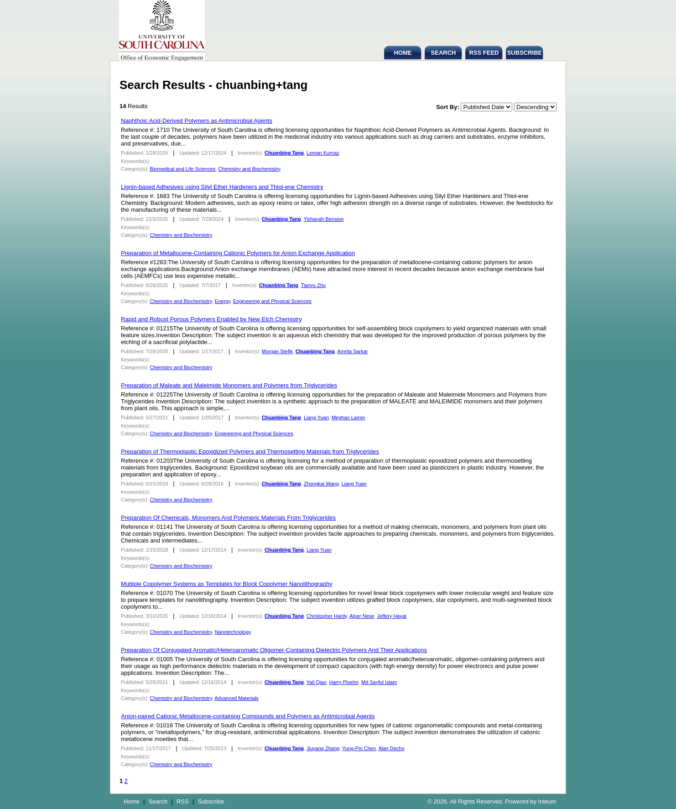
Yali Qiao (317, 682)
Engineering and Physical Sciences (272, 301)
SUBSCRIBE (524, 52)
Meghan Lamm (348, 417)
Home (132, 801)
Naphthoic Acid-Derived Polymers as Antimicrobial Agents (196, 120)
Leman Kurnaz (323, 153)
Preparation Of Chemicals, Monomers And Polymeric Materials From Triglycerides (228, 517)
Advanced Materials (236, 698)
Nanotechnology (233, 632)
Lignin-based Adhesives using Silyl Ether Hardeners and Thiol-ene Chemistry (222, 186)
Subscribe (211, 801)
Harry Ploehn (344, 682)
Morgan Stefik (277, 351)
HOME (403, 52)
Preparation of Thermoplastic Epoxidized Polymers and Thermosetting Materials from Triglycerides (250, 451)
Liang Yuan (316, 417)
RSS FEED (484, 52)
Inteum (547, 801)
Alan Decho (392, 748)
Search (158, 801)
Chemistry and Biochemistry (249, 169)
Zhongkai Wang (321, 483)
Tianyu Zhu (313, 285)
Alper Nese (361, 616)
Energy (222, 301)
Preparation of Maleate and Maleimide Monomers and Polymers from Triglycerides (229, 385)
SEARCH (443, 52)
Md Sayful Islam (379, 682)
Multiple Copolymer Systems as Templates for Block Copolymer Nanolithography (227, 583)
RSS (183, 801)
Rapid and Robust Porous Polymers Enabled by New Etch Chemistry (211, 319)
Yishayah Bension (324, 219)
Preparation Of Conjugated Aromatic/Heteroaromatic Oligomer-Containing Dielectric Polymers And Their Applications (274, 650)
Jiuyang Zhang (323, 748)
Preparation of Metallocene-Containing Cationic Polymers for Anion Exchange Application (238, 253)
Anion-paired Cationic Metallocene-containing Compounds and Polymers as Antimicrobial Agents (247, 716)
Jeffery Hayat (392, 616)
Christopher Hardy (327, 616)
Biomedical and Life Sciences (183, 169)
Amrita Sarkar (352, 351)
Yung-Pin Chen (359, 748)
